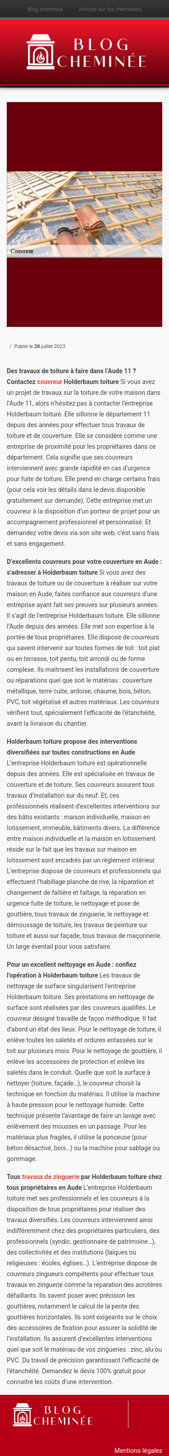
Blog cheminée (45, 9)
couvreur (50, 381)
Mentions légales (138, 1450)
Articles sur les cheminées (110, 9)
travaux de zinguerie (50, 1176)
